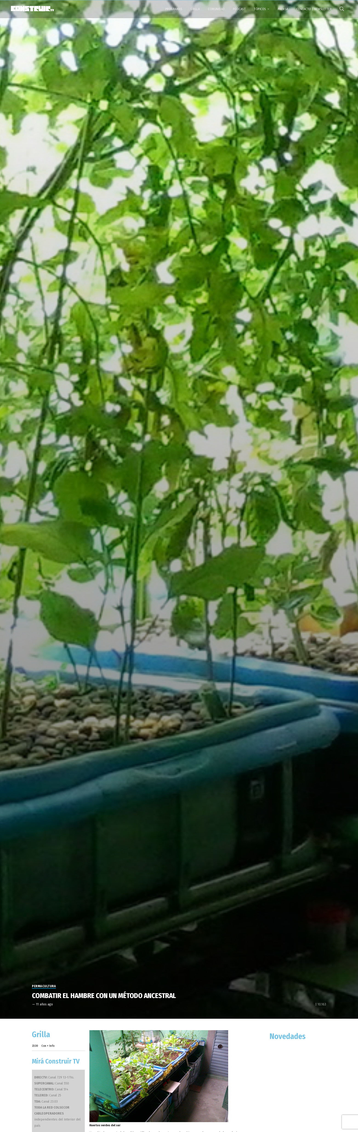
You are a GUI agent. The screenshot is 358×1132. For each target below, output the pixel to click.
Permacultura (44, 986)
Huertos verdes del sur (104, 1125)
